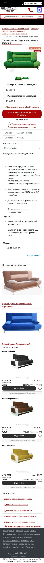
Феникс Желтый (8, 446)
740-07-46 (17, 553)
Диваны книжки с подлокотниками (19, 522)
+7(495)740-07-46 (30, 10)
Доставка (9, 138)
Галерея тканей (10, 544)
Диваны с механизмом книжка (18, 499)
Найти (40, 17)
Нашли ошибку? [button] (34, 255)
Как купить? (8, 531)
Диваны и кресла (32, 534)
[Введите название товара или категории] (18, 17)
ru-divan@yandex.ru (17, 547)
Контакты (19, 537)
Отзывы (20, 138)
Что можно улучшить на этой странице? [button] (24, 526)
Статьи (33, 531)
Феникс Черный (8, 351)
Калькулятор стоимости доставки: (18, 154)
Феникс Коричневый (10, 398)
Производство (27, 541)
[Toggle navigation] (5, 3)
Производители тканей (13, 534)
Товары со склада (26, 544)
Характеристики (24, 133)
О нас (26, 531)
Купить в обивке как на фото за (22, 113)
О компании (8, 537)
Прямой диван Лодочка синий (16, 344)
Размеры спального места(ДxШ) (22, 96)
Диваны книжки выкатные (16, 505)
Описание (9, 133)
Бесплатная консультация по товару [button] (22, 127)
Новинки (28, 537)
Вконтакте (30, 547)
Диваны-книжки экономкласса (18, 510)
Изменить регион (10, 143)
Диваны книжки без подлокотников (20, 516)
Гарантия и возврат (11, 541)
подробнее (19, 388)
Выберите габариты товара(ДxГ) (21, 84)
